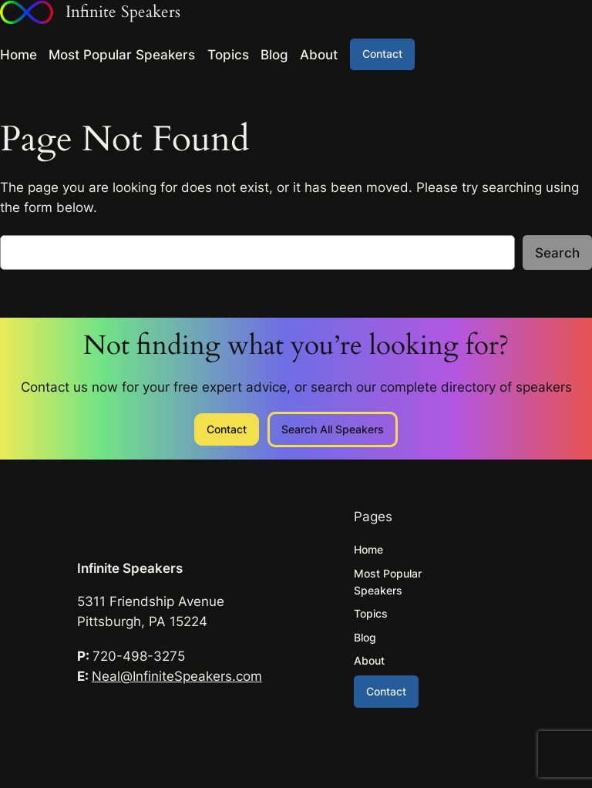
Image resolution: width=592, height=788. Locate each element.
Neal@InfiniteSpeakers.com (177, 676)
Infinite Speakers (130, 568)
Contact (382, 53)
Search (557, 253)
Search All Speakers (332, 429)
